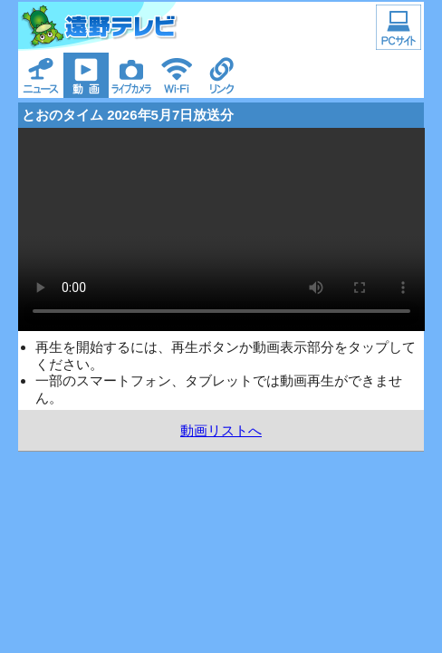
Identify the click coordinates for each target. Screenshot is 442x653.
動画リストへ (221, 430)
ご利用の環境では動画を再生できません (221, 229)
